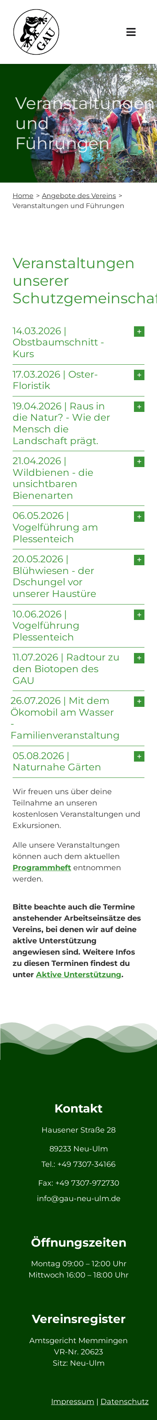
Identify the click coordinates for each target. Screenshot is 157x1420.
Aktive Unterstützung (78, 974)
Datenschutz (124, 1401)
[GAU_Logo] (36, 12)
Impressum (72, 1401)
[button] (78, 342)
